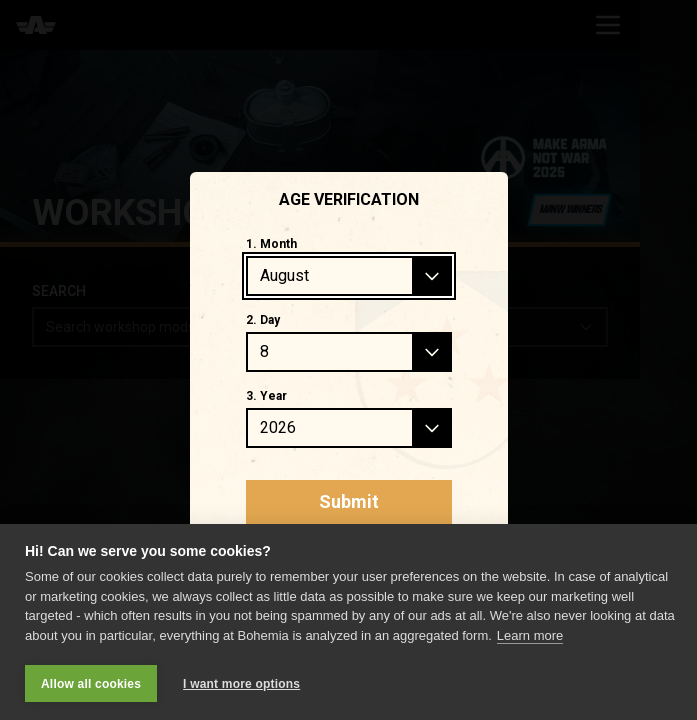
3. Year (266, 396)
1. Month (271, 244)
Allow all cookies (91, 684)
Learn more (530, 635)
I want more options (241, 684)
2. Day (263, 320)
